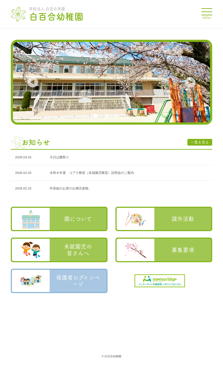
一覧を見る (200, 142)
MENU (206, 17)
